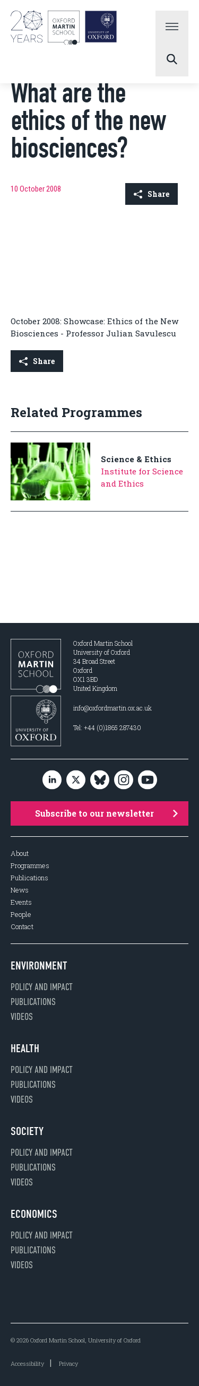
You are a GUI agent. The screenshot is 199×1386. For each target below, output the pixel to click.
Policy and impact (42, 987)
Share (151, 194)
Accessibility (27, 1363)
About (20, 853)
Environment (39, 966)
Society (27, 1131)
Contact (22, 926)
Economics (34, 1214)
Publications (29, 877)
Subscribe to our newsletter (106, 813)
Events (21, 902)
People (21, 914)
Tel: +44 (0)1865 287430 (107, 727)
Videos (22, 1016)
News (20, 890)
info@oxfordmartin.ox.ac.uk (112, 708)
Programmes (30, 865)
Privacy (68, 1363)
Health (25, 1048)
